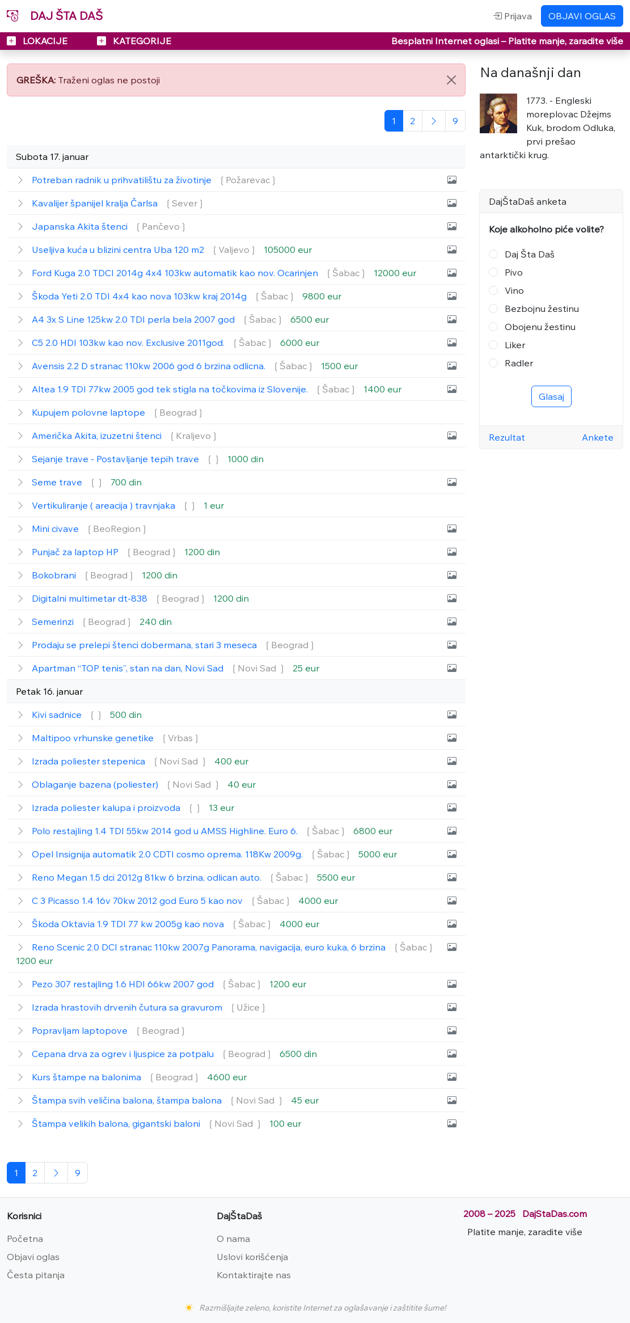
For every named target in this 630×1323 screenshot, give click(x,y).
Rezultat (507, 437)
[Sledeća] (434, 121)
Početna (25, 1238)
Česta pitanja (36, 1274)
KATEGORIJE (134, 41)
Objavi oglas (33, 1256)
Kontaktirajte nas (254, 1274)
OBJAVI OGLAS (582, 16)
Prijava (512, 16)
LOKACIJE (38, 41)
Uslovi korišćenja (252, 1256)
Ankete (598, 437)
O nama (233, 1238)
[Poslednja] (455, 121)
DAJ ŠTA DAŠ (55, 16)
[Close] (451, 80)
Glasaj (551, 396)
